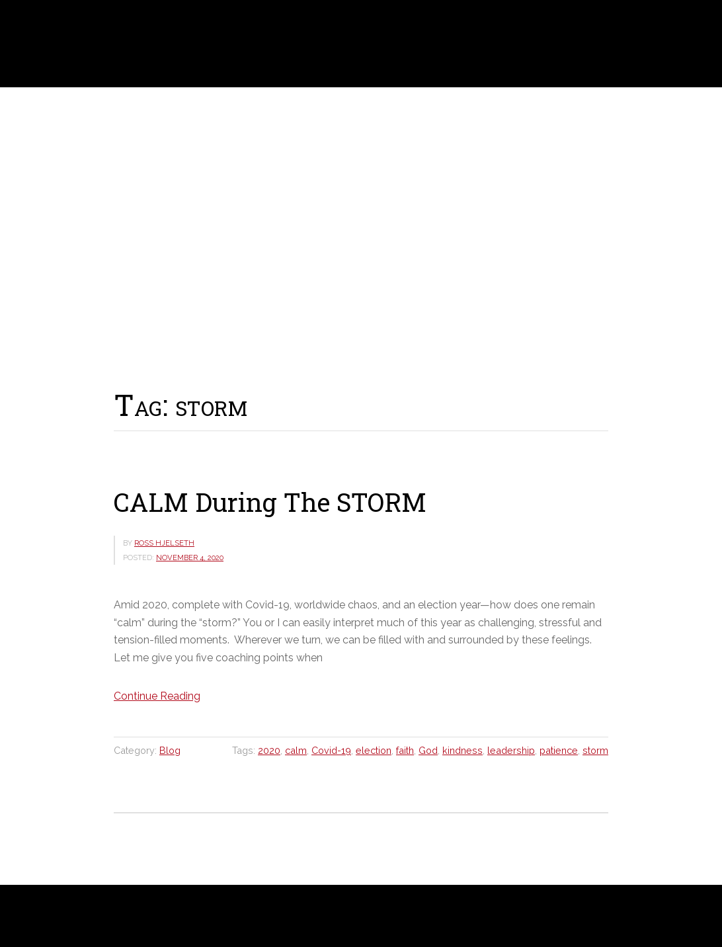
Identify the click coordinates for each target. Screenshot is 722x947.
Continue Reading (157, 696)
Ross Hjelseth (52, 43)
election (373, 750)
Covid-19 (331, 750)
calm (296, 750)
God (428, 750)
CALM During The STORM (270, 501)
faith (405, 750)
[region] (361, 233)
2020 (269, 750)
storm (595, 750)
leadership (511, 750)
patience (559, 750)
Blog (169, 750)
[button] (20, 232)
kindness (462, 750)
